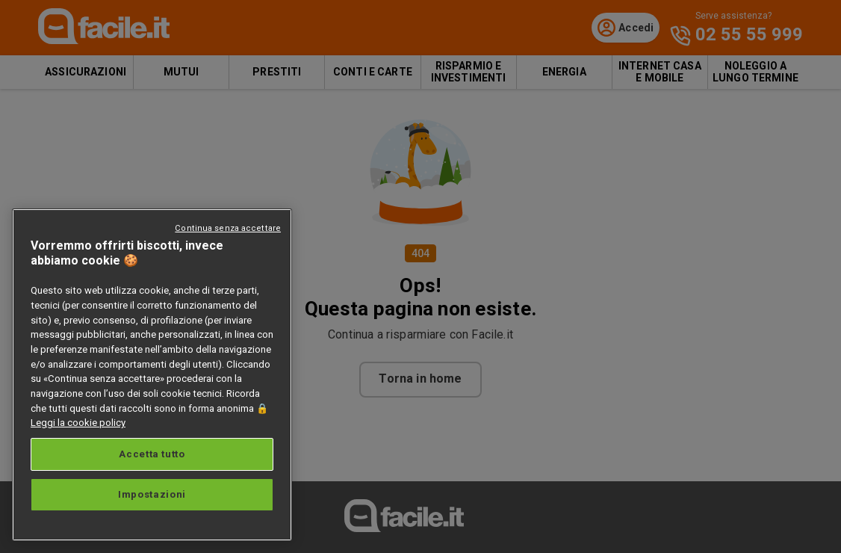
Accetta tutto (152, 454)
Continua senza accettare (228, 228)
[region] (152, 374)
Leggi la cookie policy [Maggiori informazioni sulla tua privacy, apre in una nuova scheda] (78, 422)
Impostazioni (152, 494)
